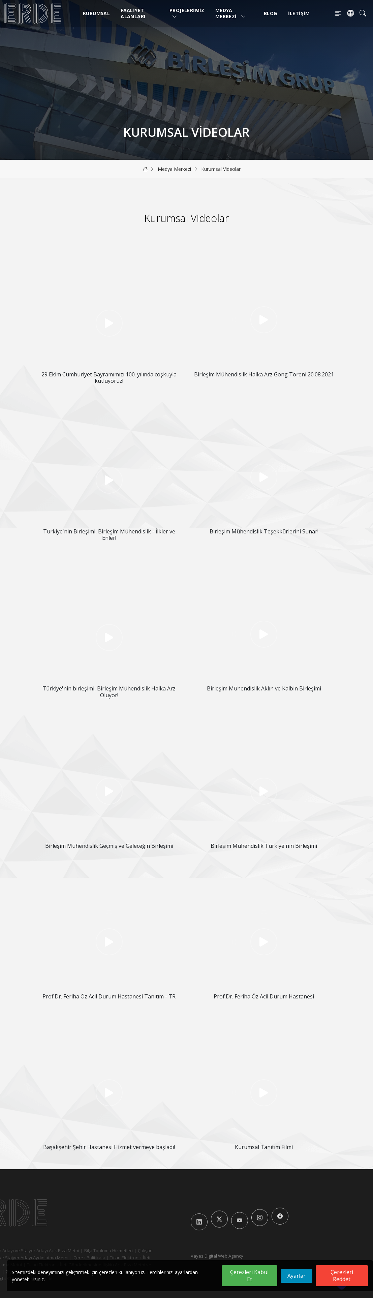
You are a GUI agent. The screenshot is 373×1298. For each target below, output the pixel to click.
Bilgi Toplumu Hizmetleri (96, 1250)
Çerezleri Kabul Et (249, 1275)
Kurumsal (96, 13)
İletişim (299, 13)
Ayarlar (296, 1275)
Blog (270, 13)
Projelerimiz (187, 13)
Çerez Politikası (77, 1258)
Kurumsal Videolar (221, 169)
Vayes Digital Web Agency (217, 1256)
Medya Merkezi (230, 13)
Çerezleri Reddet (342, 1275)
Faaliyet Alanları (133, 13)
